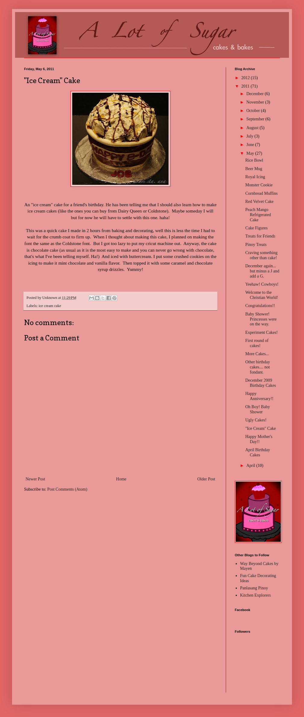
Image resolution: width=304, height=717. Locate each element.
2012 (246, 78)
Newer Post (35, 479)
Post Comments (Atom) (67, 489)
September (255, 119)
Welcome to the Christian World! (261, 295)
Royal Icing (255, 177)
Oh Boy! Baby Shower (257, 409)
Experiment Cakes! (261, 332)
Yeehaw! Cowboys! (261, 284)
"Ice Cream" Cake (260, 428)
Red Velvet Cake (259, 201)
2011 (246, 86)
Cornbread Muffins (261, 193)
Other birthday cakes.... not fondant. (257, 367)
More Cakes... (257, 354)
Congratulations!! (260, 305)
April (251, 465)
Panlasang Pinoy (254, 588)
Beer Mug (253, 168)
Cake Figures (256, 228)
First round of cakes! (256, 343)
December (255, 94)
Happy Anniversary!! (259, 396)
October (253, 110)
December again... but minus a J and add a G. (262, 271)
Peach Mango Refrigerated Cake (258, 214)
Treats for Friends (260, 236)
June (250, 144)
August (252, 128)
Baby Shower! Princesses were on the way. (261, 319)
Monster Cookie (259, 185)
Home (121, 479)
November (255, 102)
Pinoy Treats (255, 244)
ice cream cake (50, 306)
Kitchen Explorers (255, 595)
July (250, 136)
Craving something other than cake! (261, 255)
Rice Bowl (254, 160)
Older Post (206, 479)
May (250, 153)
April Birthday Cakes (257, 452)
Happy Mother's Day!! (258, 439)
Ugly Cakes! (255, 420)
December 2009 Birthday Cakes (260, 383)
